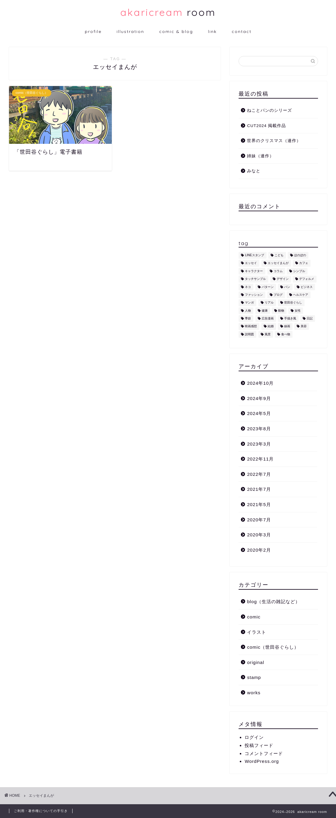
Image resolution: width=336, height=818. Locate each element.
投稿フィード (259, 745)
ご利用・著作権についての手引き (41, 811)
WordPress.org (262, 761)
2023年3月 (259, 443)
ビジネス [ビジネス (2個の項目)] (307, 287)
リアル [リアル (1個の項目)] (269, 302)
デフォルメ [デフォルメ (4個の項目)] (306, 279)
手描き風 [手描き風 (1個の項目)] (290, 318)
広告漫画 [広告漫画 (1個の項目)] (268, 318)
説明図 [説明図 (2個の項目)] (249, 334)
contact (241, 31)
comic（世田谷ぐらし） (273, 647)
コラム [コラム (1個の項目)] (278, 271)
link (212, 31)
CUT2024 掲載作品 (266, 125)
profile (93, 31)
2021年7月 (259, 489)
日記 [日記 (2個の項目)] (310, 318)
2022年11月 (260, 458)
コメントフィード (264, 753)
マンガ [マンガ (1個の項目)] (249, 302)
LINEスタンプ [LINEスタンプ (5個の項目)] (254, 255)
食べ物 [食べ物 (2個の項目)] (285, 334)
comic (253, 616)
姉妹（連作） (260, 156)
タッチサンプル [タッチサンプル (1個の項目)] (255, 279)
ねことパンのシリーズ (269, 110)
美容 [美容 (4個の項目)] (304, 326)
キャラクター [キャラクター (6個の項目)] (254, 271)
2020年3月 (259, 534)
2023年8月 (259, 428)
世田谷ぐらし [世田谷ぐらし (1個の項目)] (293, 302)
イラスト (256, 632)
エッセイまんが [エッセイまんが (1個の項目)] (278, 263)
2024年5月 (259, 413)
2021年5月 (259, 504)
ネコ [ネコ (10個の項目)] (248, 287)
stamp (254, 677)
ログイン (254, 737)
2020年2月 (259, 550)
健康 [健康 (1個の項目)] (265, 310)
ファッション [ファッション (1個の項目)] (254, 294)
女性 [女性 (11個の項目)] (298, 310)
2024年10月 (260, 383)
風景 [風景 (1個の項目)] (268, 334)
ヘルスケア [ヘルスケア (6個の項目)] (300, 294)
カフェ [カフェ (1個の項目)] (303, 263)
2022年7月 (259, 474)
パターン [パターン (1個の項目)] (268, 287)
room (168, 12)
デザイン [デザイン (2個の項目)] (283, 279)
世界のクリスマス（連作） (274, 140)
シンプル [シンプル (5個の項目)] (299, 271)
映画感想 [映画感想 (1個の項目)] (251, 326)
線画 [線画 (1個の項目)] (287, 326)
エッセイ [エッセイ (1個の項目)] (251, 263)
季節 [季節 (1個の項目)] (248, 318)
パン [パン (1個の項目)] (287, 287)
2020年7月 (259, 519)
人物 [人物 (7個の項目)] (248, 310)
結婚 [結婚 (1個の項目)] (271, 326)
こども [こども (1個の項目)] (279, 255)
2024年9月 (259, 398)
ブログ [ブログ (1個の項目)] (278, 294)
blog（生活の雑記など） (273, 601)
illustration (130, 31)
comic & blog (176, 31)
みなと (253, 171)
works (253, 692)
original (255, 662)
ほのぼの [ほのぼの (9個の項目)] (300, 255)
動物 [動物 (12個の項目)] (281, 310)
